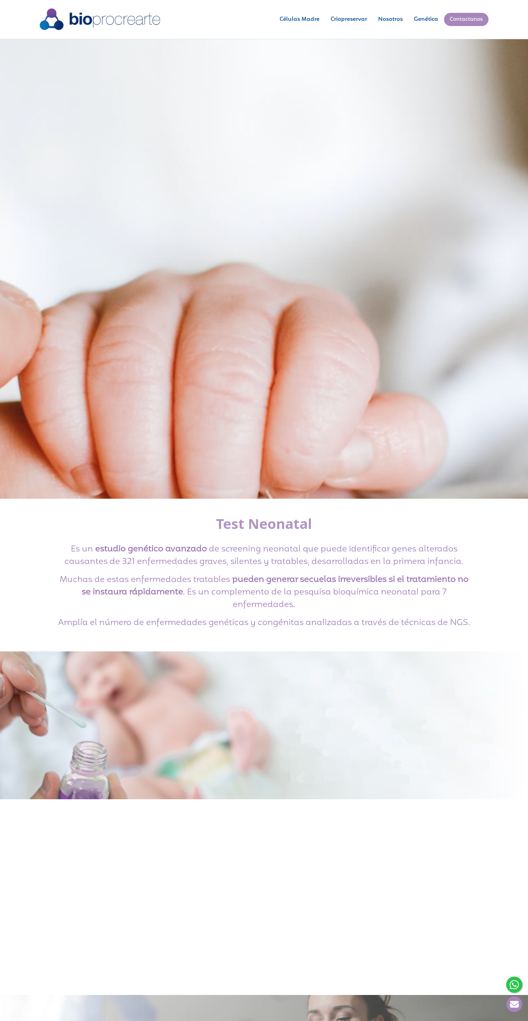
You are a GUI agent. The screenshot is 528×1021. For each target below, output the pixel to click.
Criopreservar (349, 19)
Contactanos (466, 19)
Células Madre (300, 19)
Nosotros (390, 19)
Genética (426, 19)
